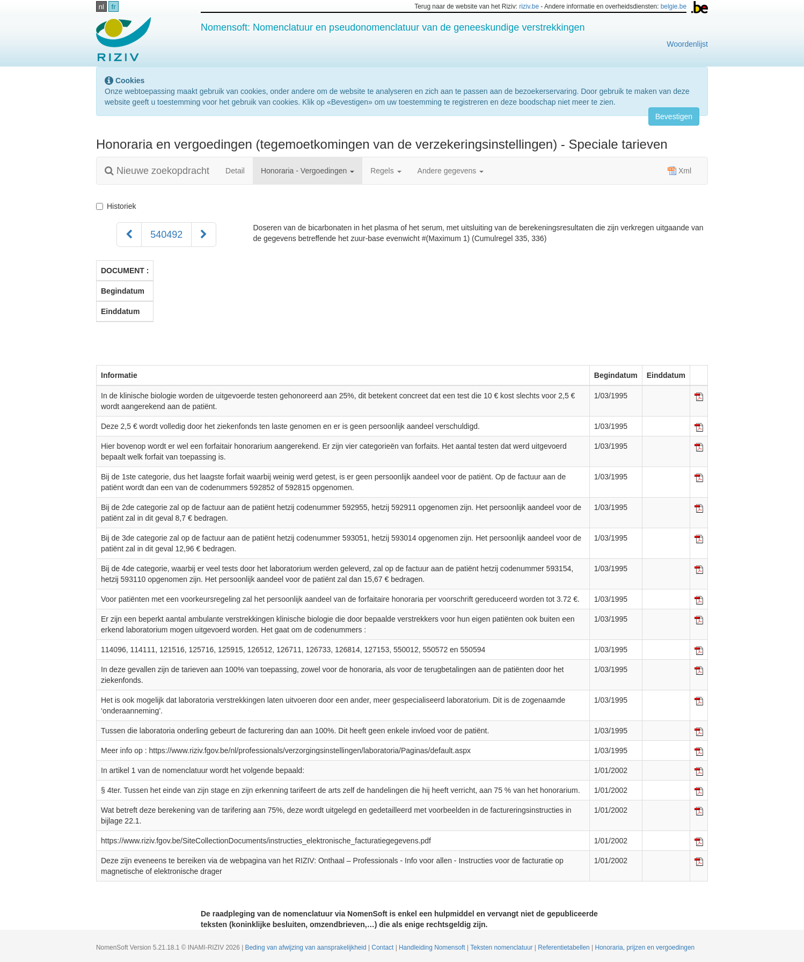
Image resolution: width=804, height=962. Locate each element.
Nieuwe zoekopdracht (157, 170)
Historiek (118, 206)
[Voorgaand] (129, 234)
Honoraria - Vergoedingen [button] (307, 170)
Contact (383, 947)
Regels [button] (385, 170)
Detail (235, 170)
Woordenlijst (687, 44)
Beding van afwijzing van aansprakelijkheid (306, 947)
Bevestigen (673, 116)
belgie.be (673, 6)
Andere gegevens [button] (451, 170)
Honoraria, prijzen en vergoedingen (645, 947)
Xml (679, 170)
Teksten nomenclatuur (502, 947)
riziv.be (529, 6)
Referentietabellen (564, 947)
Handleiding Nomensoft (433, 947)
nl (101, 7)
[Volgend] (203, 234)
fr (114, 7)
